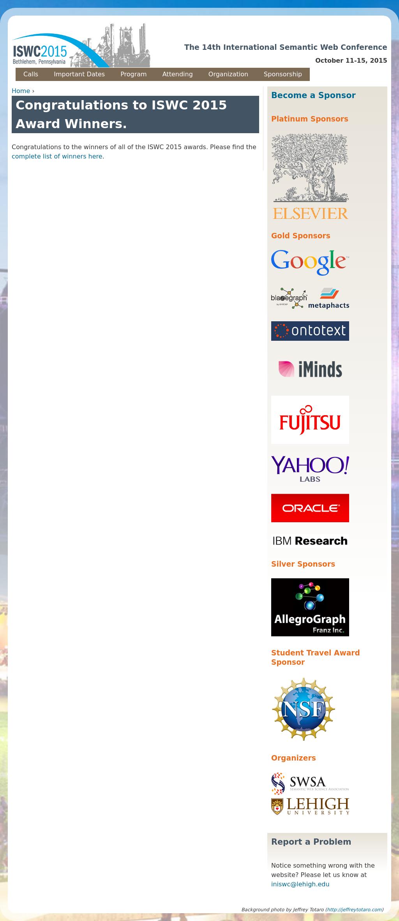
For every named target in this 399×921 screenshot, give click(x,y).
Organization (228, 74)
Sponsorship (283, 74)
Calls (30, 74)
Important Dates (79, 74)
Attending (177, 74)
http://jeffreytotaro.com (354, 909)
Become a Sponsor (313, 95)
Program (133, 74)
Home (21, 91)
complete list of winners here (57, 156)
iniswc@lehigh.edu (300, 884)
